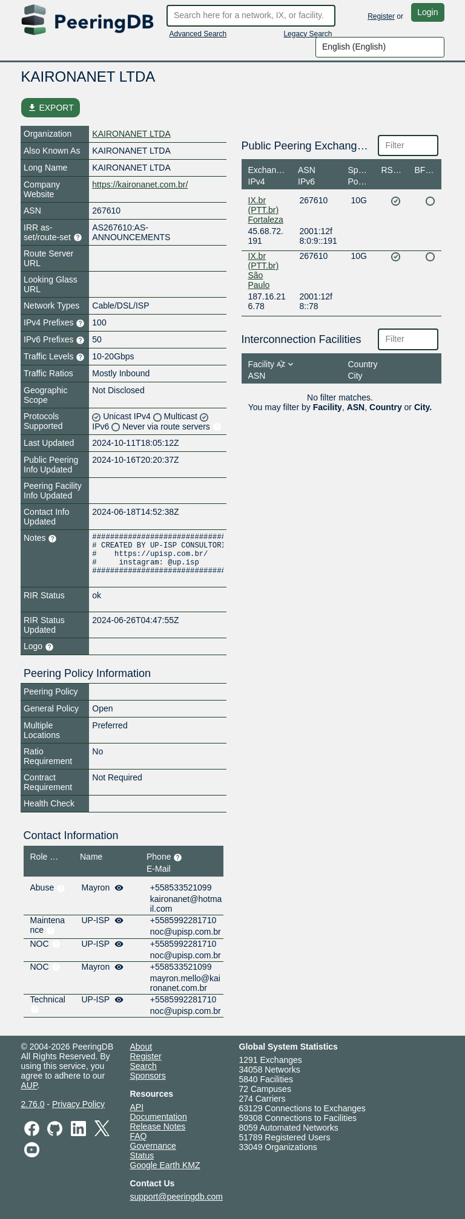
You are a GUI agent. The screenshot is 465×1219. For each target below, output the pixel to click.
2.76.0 (33, 1104)
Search (143, 1066)
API (137, 1107)
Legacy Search (307, 34)
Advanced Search (198, 34)
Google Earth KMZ (165, 1165)
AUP (29, 1085)
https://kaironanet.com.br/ (140, 184)
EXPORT (50, 108)
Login (427, 12)
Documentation (158, 1117)
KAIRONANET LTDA (131, 134)
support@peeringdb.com (176, 1196)
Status (142, 1155)
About (141, 1046)
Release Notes (158, 1126)
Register (381, 16)
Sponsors (148, 1075)
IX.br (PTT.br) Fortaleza (265, 209)
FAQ (138, 1136)
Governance (153, 1146)
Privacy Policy (78, 1104)
